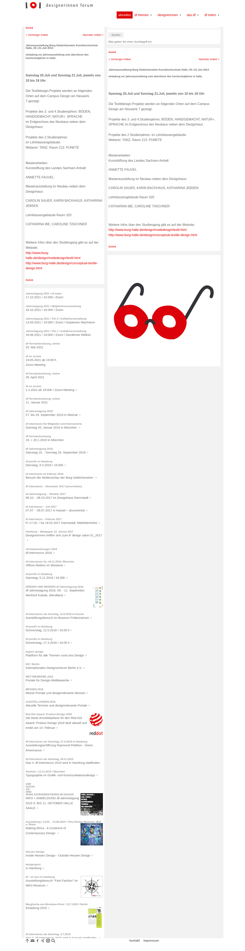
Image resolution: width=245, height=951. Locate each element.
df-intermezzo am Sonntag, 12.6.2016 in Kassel (55, 614)
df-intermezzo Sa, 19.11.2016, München (50, 561)
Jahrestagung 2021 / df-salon (44, 293)
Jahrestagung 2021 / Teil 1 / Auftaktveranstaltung (56, 331)
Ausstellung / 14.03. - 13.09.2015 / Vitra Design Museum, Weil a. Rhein (63, 823)
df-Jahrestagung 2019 (39, 411)
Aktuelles (124, 15)
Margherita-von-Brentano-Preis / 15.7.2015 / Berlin (57, 904)
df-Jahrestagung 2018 (39, 448)
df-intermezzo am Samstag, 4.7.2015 (48, 934)
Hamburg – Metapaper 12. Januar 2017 (49, 531)
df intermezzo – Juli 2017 (41, 506)
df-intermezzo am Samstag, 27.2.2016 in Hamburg (56, 741)
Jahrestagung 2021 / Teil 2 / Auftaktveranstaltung (56, 318)
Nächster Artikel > (93, 34)
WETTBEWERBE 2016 (39, 676)
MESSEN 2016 (34, 689)
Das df (191, 15)
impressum (151, 940)
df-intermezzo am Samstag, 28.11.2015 (49, 759)
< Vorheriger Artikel (37, 34)
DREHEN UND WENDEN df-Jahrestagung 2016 (54, 586)
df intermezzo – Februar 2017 (44, 519)
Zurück (29, 28)
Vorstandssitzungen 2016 (41, 549)
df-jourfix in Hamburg (39, 461)
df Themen (141, 15)
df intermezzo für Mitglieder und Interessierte (54, 423)
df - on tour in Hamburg (40, 876)
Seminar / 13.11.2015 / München (45, 771)
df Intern (210, 15)
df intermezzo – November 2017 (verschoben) (54, 486)
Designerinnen (168, 15)
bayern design (34, 651)
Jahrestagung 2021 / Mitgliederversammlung (53, 306)
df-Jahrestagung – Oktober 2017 (46, 494)
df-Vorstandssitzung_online (43, 343)
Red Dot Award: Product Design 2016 (49, 714)
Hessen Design (35, 851)
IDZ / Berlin (33, 664)
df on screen (33, 356)
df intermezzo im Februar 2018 (44, 473)
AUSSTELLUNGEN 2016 (40, 701)
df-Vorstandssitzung (38, 436)
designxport (33, 864)
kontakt (135, 940)
